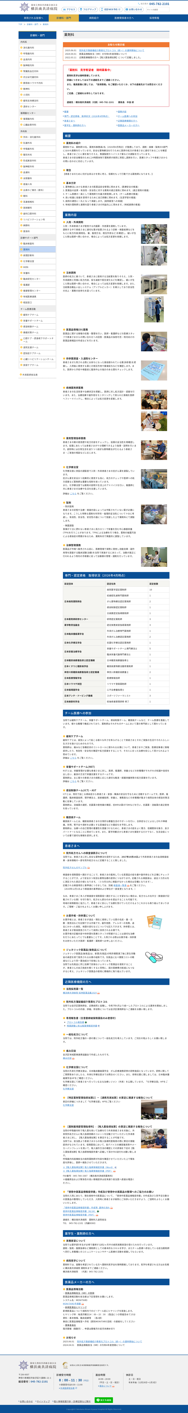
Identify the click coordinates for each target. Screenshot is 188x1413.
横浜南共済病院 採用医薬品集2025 (80, 992)
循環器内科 (28, 118)
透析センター (29, 105)
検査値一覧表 (120, 884)
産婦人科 (27, 183)
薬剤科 (46, 23)
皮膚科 (26, 171)
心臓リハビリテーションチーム (38, 358)
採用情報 (154, 17)
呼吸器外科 (28, 148)
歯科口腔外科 (29, 212)
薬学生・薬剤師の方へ (75, 124)
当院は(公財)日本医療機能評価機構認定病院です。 (86, 1364)
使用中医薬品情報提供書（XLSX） (79, 1210)
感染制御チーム (30, 325)
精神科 (26, 88)
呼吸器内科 (28, 52)
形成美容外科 (29, 159)
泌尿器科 (27, 177)
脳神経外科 (28, 165)
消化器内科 (28, 46)
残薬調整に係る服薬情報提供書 (82, 1025)
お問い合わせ (135, 8)
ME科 (25, 266)
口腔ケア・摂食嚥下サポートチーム (38, 339)
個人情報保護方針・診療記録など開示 (72, 1400)
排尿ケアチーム (30, 364)
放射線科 (27, 207)
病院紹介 (94, 17)
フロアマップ (89, 8)
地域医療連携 (29, 295)
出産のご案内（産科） (34, 189)
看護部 (26, 284)
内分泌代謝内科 (30, 76)
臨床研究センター (32, 278)
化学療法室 (68, 1088)
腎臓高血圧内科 (30, 70)
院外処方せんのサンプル (75, 866)
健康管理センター (32, 290)
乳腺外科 (27, 142)
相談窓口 (27, 301)
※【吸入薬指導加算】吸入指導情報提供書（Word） (88, 1166)
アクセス (70, 8)
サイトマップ (43, 1400)
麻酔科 (26, 224)
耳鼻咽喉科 (28, 201)
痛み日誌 (67, 1057)
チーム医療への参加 (127, 115)
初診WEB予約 (110, 8)
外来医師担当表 (30, 374)
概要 (66, 110)
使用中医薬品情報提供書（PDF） (79, 1214)
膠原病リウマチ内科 (33, 82)
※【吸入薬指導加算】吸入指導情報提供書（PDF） (88, 1170)
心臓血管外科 (29, 124)
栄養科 (26, 272)
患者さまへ (69, 120)
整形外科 (27, 154)
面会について (105, 1385)
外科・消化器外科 (32, 136)
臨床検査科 (28, 242)
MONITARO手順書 (72, 1302)
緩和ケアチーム (30, 314)
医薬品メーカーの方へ (129, 124)
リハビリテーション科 (34, 218)
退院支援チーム (30, 346)
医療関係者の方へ (124, 17)
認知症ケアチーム (32, 352)
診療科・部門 (64, 17)
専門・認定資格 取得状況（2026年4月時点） (87, 115)
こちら (73, 492)
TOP (20, 23)
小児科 (26, 94)
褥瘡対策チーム (30, 331)
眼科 (25, 195)
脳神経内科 (28, 64)
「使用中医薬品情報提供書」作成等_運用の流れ (86, 1206)
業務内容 (122, 110)
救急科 (26, 230)
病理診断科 (28, 254)
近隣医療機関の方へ (127, 120)
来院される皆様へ (33, 17)
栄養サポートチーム (33, 319)
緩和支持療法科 (30, 99)
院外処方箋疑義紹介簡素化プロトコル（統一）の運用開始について (111, 49)
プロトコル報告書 (75, 1021)
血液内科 (27, 58)
